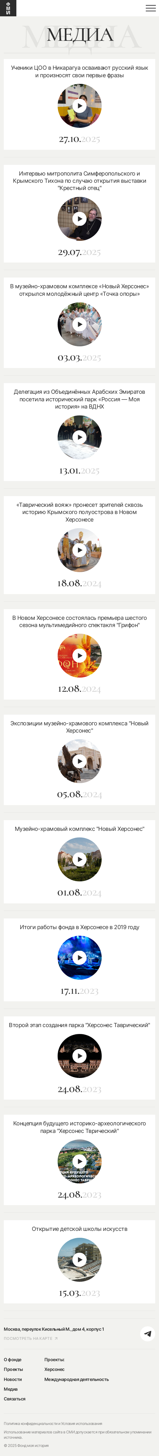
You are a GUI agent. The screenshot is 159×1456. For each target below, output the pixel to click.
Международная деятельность (76, 1379)
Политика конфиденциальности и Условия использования (53, 1423)
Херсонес (54, 1369)
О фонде (12, 1359)
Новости (13, 1379)
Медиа (11, 1389)
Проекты (13, 1369)
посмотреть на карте (31, 1338)
